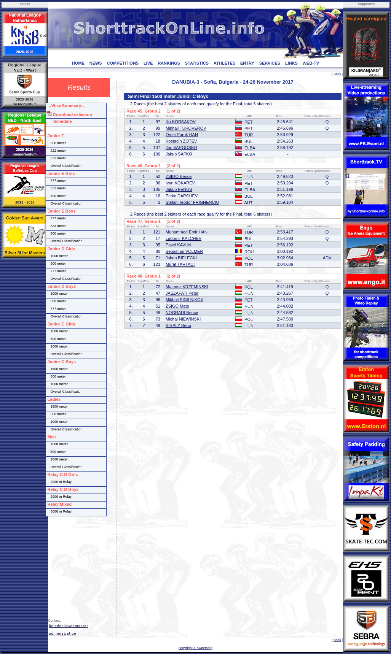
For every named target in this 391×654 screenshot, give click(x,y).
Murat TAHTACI (180, 264)
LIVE (148, 63)
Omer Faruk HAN (182, 134)
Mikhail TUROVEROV (186, 128)
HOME (78, 63)
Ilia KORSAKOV (181, 121)
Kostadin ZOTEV (181, 141)
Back (337, 74)
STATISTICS (197, 63)
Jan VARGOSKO (181, 147)
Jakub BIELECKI (181, 258)
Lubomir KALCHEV (183, 238)
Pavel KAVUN (179, 245)
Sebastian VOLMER (184, 251)
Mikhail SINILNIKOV (184, 299)
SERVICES (269, 63)
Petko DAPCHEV (182, 196)
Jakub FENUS (179, 189)
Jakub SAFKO (179, 154)
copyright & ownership (195, 648)
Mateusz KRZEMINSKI (187, 286)
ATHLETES (224, 63)
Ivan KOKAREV (180, 183)
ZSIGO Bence (179, 176)
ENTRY (247, 63)
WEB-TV (311, 63)
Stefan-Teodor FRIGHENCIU (192, 202)
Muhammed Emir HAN (186, 232)
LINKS (291, 63)
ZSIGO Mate (177, 306)
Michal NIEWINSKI (183, 319)
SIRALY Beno (178, 325)
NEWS (95, 63)
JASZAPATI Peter (182, 293)
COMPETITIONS (123, 63)
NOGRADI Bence (182, 312)
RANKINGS (169, 63)
